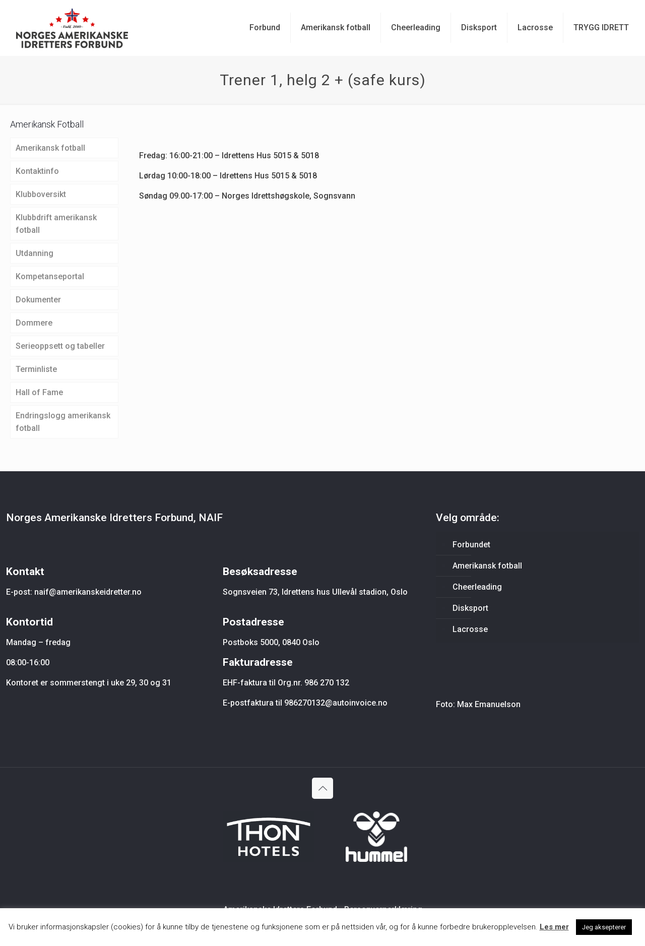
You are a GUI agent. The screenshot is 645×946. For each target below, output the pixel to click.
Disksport (470, 608)
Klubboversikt (41, 194)
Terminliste (36, 369)
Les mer (554, 926)
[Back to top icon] (322, 788)
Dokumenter (38, 299)
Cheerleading (477, 587)
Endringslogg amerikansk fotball (63, 422)
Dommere (34, 323)
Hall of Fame (39, 392)
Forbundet (471, 544)
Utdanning (34, 253)
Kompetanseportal (50, 276)
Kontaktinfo (37, 171)
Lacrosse (470, 629)
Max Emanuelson (489, 704)
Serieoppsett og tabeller (60, 346)
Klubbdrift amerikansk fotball (56, 224)
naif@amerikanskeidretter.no (88, 592)
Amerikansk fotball (50, 148)
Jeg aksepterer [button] (604, 927)
